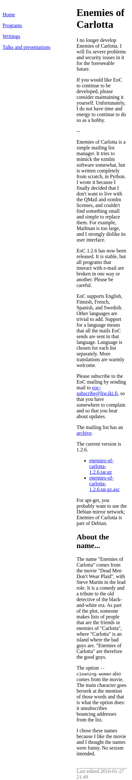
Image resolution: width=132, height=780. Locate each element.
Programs (12, 25)
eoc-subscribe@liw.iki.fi (97, 390)
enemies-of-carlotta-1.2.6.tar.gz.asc (104, 483)
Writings (11, 36)
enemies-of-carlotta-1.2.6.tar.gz (101, 466)
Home (9, 14)
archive (84, 433)
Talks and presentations (26, 47)
